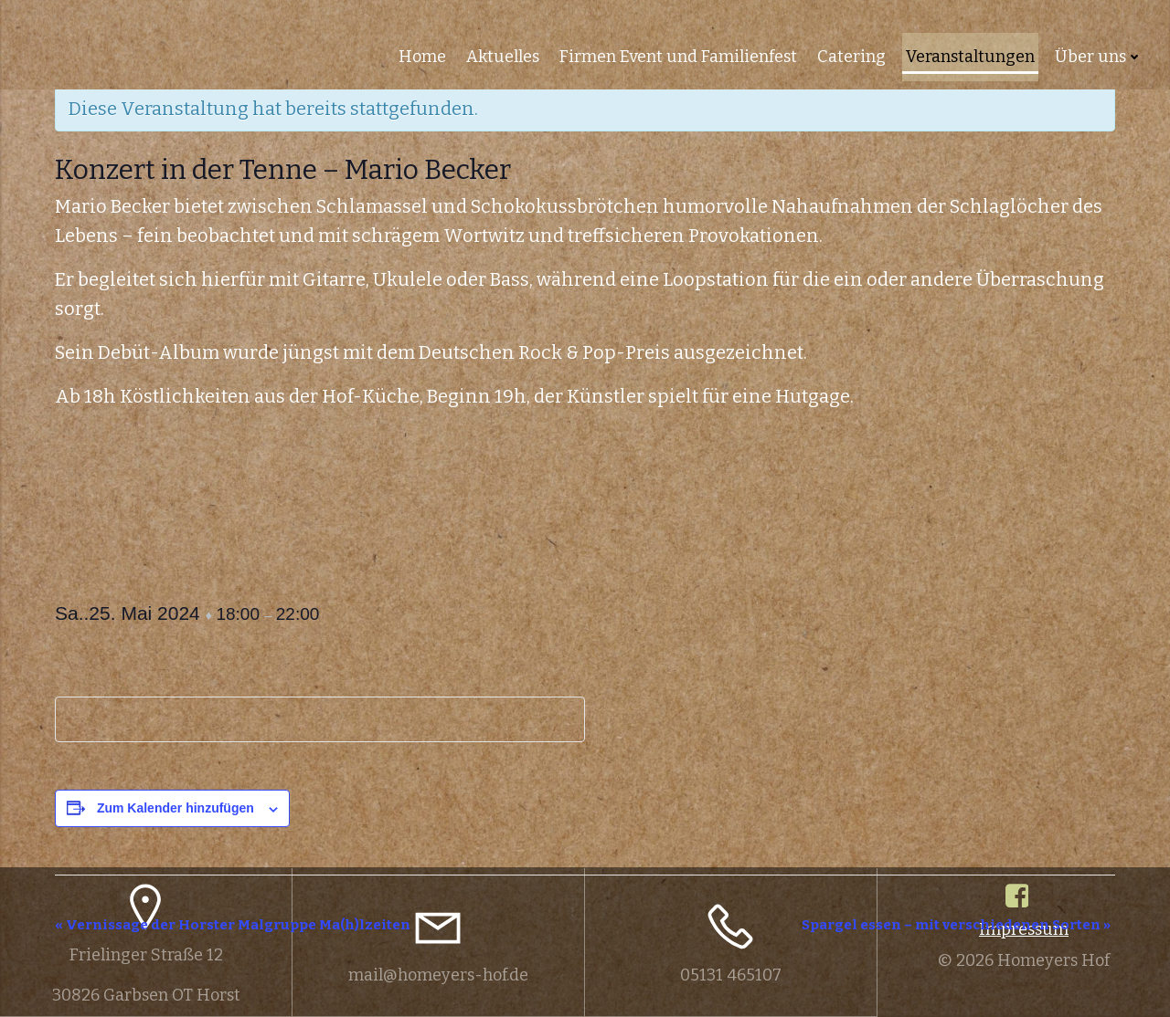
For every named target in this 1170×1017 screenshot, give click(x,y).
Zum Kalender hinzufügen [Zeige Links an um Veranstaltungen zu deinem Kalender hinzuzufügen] (175, 808)
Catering (852, 55)
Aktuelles (503, 55)
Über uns (1099, 55)
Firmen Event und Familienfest (679, 55)
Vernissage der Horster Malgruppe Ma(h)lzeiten (232, 925)
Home (423, 55)
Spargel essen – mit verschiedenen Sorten (956, 925)
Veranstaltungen (971, 55)
